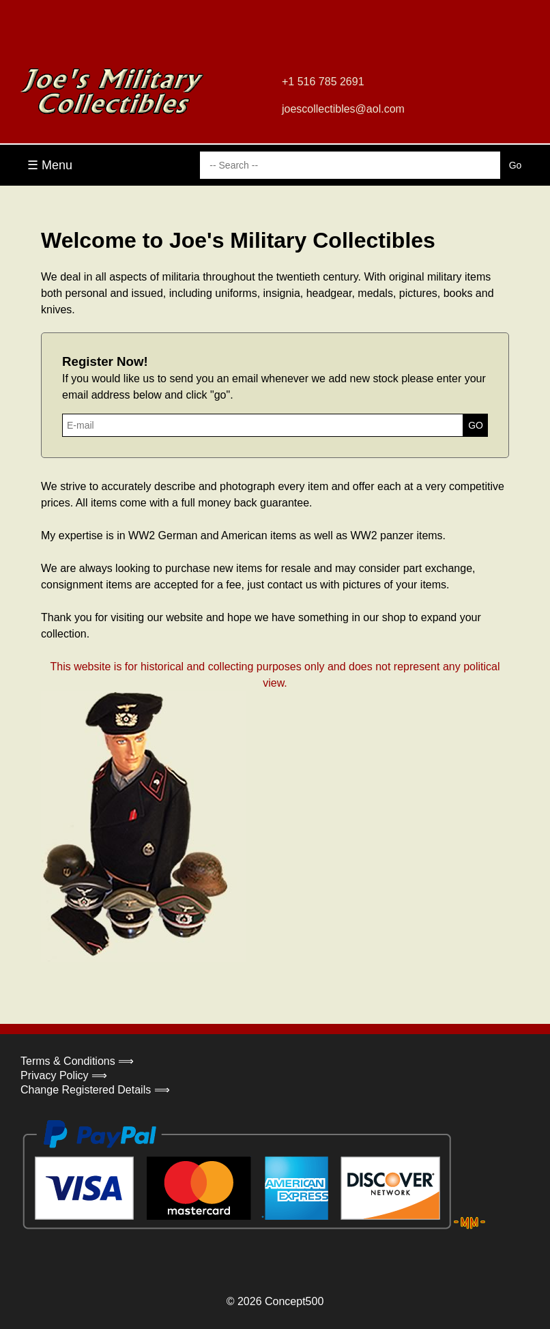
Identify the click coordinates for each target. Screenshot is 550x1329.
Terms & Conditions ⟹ (77, 1061)
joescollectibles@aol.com (343, 109)
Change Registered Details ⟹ (95, 1090)
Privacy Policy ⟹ (63, 1075)
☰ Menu (49, 165)
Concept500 (294, 1301)
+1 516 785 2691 (323, 81)
